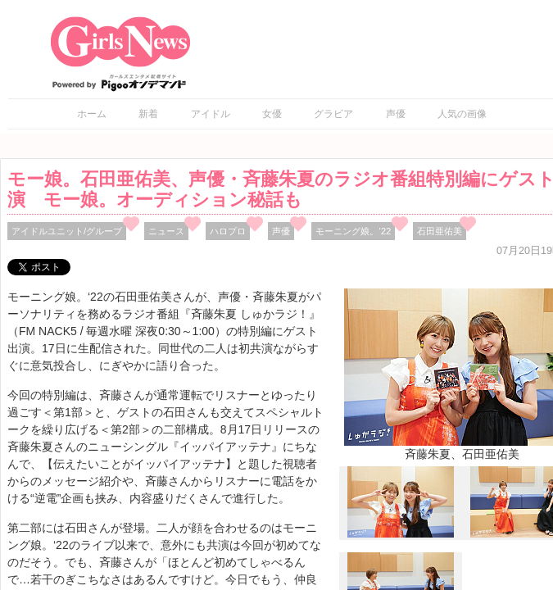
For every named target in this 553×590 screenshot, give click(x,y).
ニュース (166, 231)
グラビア (333, 114)
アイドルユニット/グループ (66, 231)
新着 (148, 114)
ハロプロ (228, 231)
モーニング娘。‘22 (353, 231)
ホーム (92, 114)
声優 (396, 114)
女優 (272, 114)
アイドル (210, 114)
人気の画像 (462, 114)
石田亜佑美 (439, 231)
